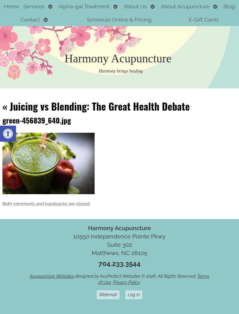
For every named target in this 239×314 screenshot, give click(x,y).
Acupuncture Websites (52, 276)
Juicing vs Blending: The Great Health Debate (96, 106)
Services (34, 6)
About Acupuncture (185, 6)
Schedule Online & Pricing (119, 19)
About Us (135, 6)
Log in (134, 294)
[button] (8, 134)
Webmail (108, 294)
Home (11, 6)
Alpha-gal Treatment (84, 6)
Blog (229, 6)
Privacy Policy (126, 282)
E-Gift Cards (204, 19)
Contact (30, 19)
